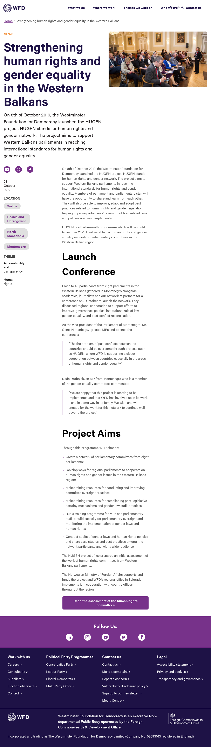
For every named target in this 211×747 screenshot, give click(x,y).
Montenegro (16, 246)
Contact (13, 693)
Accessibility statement (174, 664)
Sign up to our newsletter (120, 693)
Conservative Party (60, 664)
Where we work (104, 7)
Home (8, 20)
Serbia (12, 206)
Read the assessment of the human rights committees (105, 602)
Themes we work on (138, 7)
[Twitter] (123, 637)
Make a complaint (115, 671)
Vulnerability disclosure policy (123, 686)
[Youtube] (105, 637)
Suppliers (14, 679)
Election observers (21, 686)
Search (175, 7)
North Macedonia (15, 233)
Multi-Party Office (59, 686)
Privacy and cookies (171, 671)
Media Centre (112, 700)
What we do (76, 7)
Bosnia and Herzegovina (16, 218)
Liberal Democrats (59, 679)
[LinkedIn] (69, 637)
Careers (13, 664)
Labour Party (55, 671)
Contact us (194, 7)
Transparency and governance (178, 679)
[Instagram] (87, 637)
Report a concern (114, 679)
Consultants (16, 671)
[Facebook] (141, 637)
